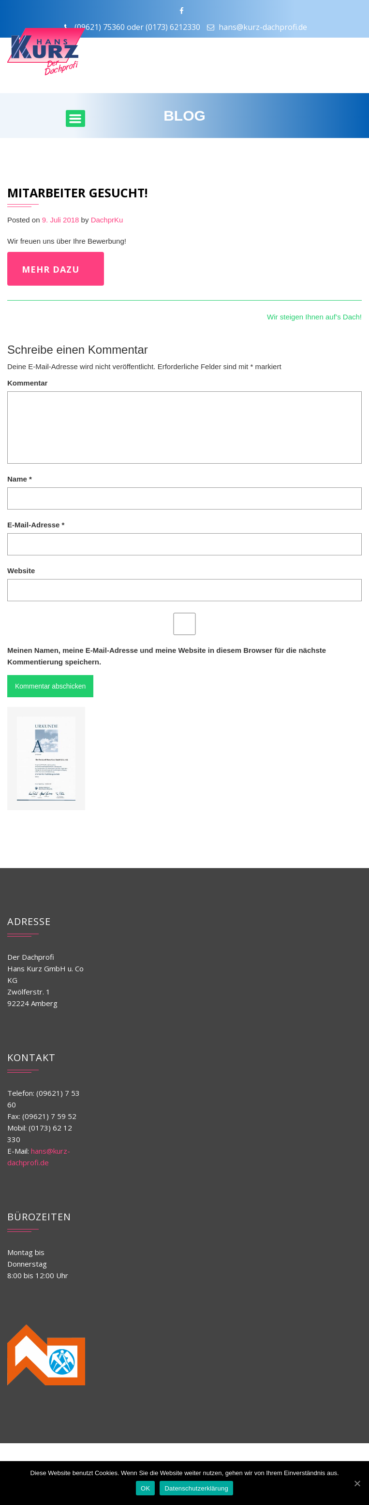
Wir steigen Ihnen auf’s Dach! (314, 317)
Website (21, 570)
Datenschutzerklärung (196, 1488)
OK (145, 1488)
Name (19, 479)
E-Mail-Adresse (35, 525)
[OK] (357, 1483)
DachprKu (107, 220)
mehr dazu (50, 269)
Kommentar (27, 383)
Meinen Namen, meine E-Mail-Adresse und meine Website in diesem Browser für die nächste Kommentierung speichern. (166, 656)
